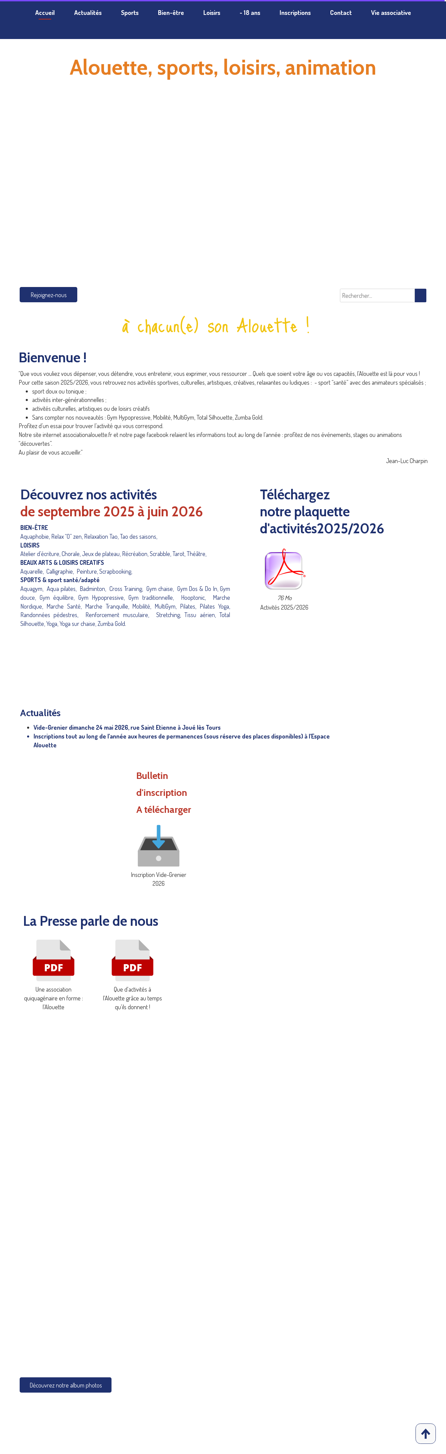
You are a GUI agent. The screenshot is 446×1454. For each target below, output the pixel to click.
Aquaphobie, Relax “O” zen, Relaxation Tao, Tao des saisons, (88, 536)
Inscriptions (295, 12)
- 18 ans (250, 12)
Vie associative (391, 12)
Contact (341, 12)
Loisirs (211, 12)
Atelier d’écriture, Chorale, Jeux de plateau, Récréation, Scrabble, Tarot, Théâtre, (115, 553)
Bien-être (171, 12)
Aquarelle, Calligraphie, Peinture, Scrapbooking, (81, 571)
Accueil (45, 12)
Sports (130, 12)
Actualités (88, 12)
